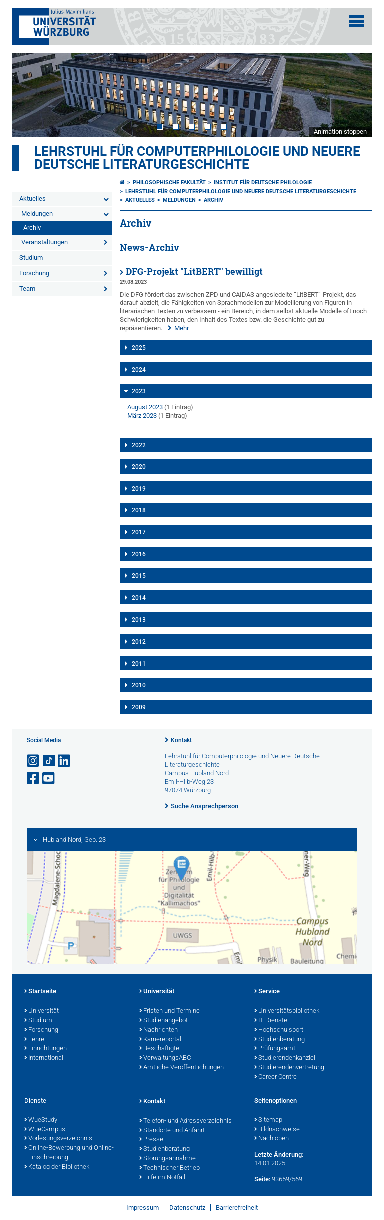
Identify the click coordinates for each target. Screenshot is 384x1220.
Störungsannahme (168, 1158)
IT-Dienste (271, 1020)
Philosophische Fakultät (169, 182)
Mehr (181, 328)
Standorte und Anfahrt (172, 1130)
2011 (139, 663)
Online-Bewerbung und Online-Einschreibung (69, 1153)
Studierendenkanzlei (285, 1058)
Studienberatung (279, 1039)
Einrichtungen (45, 1048)
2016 (139, 554)
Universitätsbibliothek (287, 1011)
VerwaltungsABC (165, 1058)
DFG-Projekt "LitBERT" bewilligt (194, 271)
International (44, 1058)
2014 (139, 597)
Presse (152, 1139)
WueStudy (41, 1120)
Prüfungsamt (275, 1048)
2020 (139, 466)
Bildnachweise (277, 1129)
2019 (139, 488)
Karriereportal (161, 1039)
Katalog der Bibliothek (57, 1167)
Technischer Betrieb (170, 1168)
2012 (139, 641)
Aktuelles (33, 198)
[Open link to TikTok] (49, 761)
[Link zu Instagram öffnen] (34, 761)
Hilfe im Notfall (163, 1177)
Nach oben (271, 1138)
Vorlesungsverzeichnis (58, 1138)
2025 (139, 347)
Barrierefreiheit (237, 1207)
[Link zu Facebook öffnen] (34, 778)
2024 (139, 369)
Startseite (40, 991)
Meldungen (37, 213)
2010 (139, 685)
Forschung (35, 273)
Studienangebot (164, 1020)
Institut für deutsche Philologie (263, 182)
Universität (41, 1011)
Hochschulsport (279, 1030)
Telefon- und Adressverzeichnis (186, 1121)
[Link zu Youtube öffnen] (49, 778)
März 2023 (142, 415)
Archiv (32, 227)
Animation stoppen (340, 131)
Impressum (142, 1207)
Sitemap (268, 1120)
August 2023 (145, 407)
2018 (139, 510)
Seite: (262, 1179)
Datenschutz (188, 1207)
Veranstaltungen (45, 242)
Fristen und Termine (170, 1011)
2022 (139, 445)
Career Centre (275, 1077)
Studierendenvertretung (289, 1067)
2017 (139, 532)
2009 (139, 707)
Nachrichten (159, 1030)
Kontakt (181, 740)
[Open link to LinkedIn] (65, 761)
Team (28, 288)
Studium (31, 257)
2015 (139, 575)
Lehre (34, 1039)
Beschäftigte (160, 1048)
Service (267, 991)
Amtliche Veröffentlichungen (182, 1067)
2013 (139, 619)
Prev (29, 94)
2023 (139, 391)
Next (354, 94)
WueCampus (45, 1129)
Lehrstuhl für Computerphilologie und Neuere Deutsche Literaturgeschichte (197, 158)
